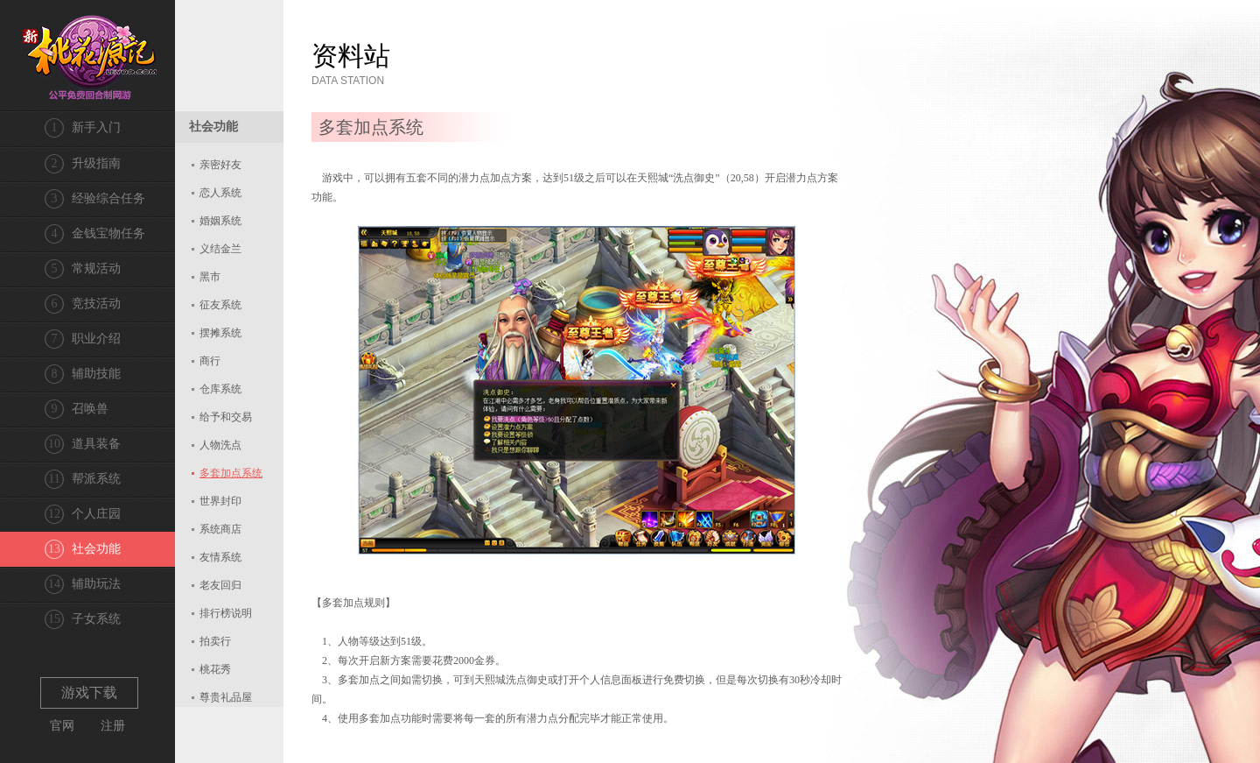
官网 (62, 725)
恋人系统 (221, 193)
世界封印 (221, 501)
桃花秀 (215, 669)
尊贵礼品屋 (226, 697)
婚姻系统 (221, 221)
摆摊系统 (221, 333)
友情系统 (221, 557)
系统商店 (221, 529)
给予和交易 (226, 417)
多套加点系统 (231, 473)
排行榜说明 (226, 613)
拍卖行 (215, 641)
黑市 (210, 277)
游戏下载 (89, 692)
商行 (210, 361)
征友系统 (221, 305)
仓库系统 (221, 389)
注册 (113, 725)
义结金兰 (221, 249)
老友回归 (221, 585)
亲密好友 (221, 165)
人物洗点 (221, 445)
